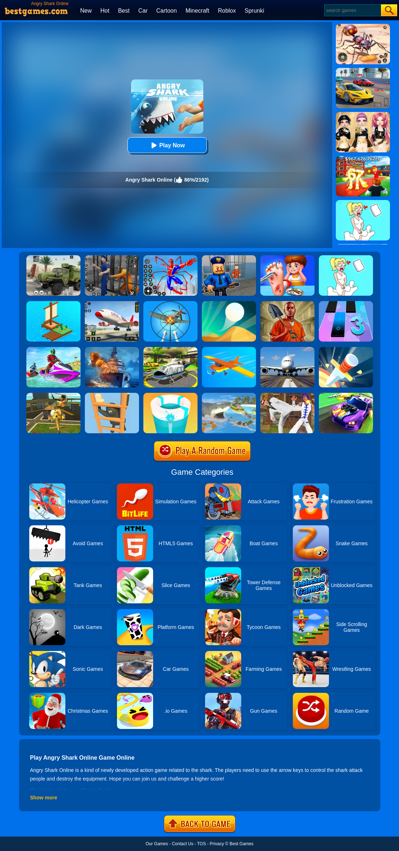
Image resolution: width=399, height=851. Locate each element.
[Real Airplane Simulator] (112, 303)
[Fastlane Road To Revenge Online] (346, 395)
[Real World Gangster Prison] (112, 257)
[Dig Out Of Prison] (287, 303)
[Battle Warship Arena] (112, 349)
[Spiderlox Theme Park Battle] (170, 257)
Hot (104, 11)
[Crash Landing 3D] (229, 349)
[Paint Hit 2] (170, 395)
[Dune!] (229, 303)
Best (124, 11)
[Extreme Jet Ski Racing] (53, 349)
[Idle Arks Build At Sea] (53, 303)
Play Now (167, 145)
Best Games (241, 843)
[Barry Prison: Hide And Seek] (229, 257)
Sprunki (254, 11)
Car (143, 11)
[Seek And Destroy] (53, 395)
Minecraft (197, 11)
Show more (43, 797)
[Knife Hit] (346, 349)
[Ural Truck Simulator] (53, 257)
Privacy (217, 843)
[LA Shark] (229, 395)
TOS (201, 843)
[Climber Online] (112, 395)
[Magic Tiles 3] (346, 303)
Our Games (157, 843)
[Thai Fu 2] (287, 395)
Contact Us (182, 843)
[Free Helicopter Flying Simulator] (170, 349)
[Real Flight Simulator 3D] (287, 349)
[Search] (352, 10)
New (86, 11)
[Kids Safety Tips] (287, 257)
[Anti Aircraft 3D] (170, 303)
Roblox (227, 11)
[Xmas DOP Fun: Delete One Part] (346, 257)
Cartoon (166, 11)
